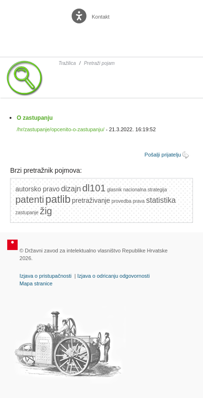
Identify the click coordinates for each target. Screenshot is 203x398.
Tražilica (66, 63)
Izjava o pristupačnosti (46, 276)
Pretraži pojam (99, 63)
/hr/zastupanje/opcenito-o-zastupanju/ (60, 129)
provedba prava (128, 201)
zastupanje (26, 212)
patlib (58, 199)
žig (46, 211)
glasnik (114, 189)
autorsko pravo (37, 189)
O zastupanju (35, 118)
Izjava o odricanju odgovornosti (113, 276)
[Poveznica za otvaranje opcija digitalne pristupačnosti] (80, 14)
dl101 (94, 188)
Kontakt (100, 17)
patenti (29, 199)
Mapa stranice (36, 283)
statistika (161, 200)
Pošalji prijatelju (163, 154)
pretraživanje (91, 200)
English (125, 17)
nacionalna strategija (145, 189)
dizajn (71, 189)
